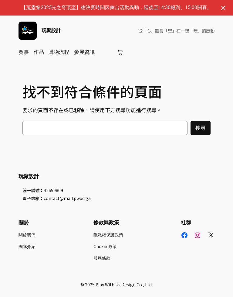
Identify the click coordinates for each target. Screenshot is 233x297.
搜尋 (200, 128)
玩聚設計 (51, 30)
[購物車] (120, 52)
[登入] (105, 52)
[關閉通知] (223, 8)
